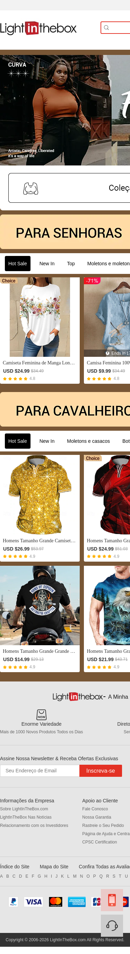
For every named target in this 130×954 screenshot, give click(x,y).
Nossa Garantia (96, 817)
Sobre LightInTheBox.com (24, 809)
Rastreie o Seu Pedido (103, 825)
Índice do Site (14, 866)
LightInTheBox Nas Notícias (26, 817)
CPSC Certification (99, 842)
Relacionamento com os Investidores (34, 825)
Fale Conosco (95, 809)
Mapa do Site (54, 866)
